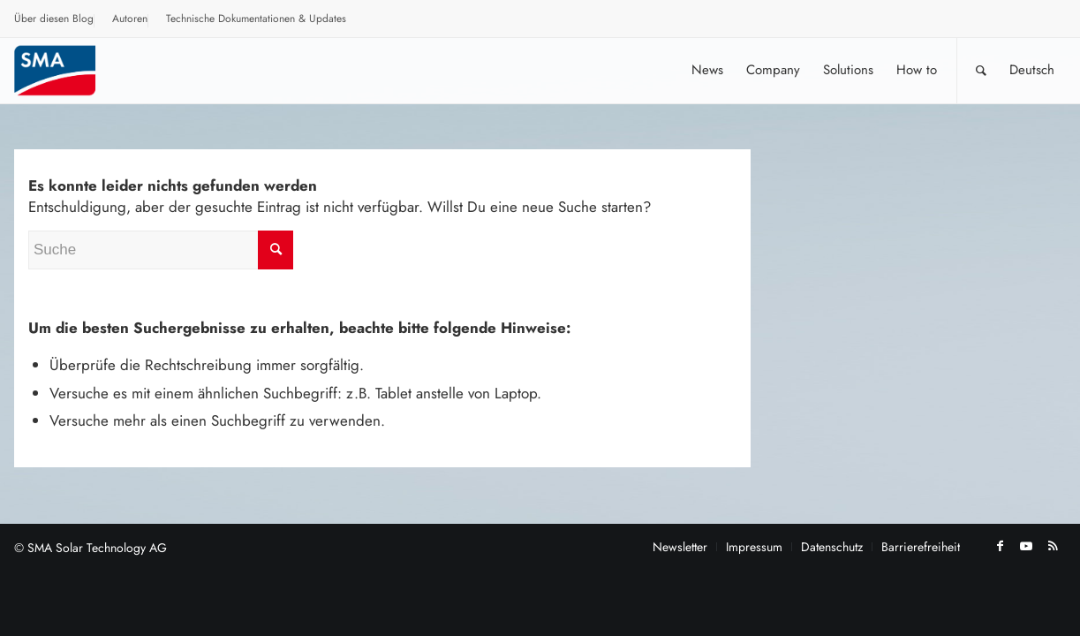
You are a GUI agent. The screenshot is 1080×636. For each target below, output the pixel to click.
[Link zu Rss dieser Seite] (1052, 546)
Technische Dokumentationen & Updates (256, 18)
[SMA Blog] (67, 70)
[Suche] (981, 70)
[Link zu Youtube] (1026, 546)
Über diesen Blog (54, 18)
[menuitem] (54, 21)
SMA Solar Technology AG (97, 547)
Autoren (129, 18)
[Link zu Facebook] (999, 546)
